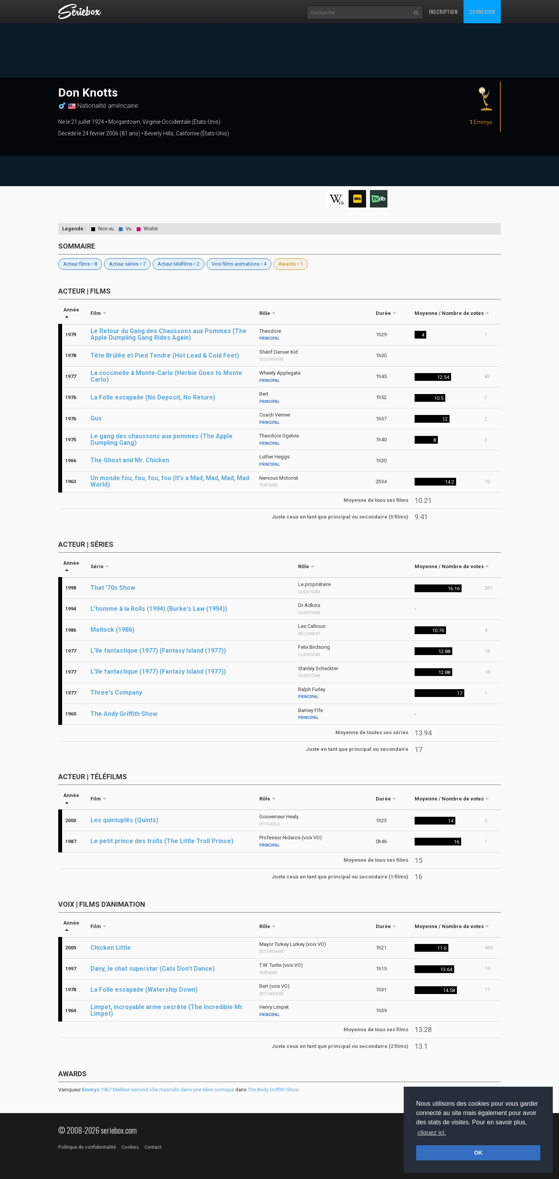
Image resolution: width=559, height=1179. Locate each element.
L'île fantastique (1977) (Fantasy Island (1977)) (158, 650)
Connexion (482, 11)
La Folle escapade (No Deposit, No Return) (152, 397)
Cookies (130, 1147)
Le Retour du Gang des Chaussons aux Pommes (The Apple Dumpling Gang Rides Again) (168, 334)
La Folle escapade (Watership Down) (144, 989)
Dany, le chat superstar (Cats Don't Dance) (152, 968)
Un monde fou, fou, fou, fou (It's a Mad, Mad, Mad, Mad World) (169, 481)
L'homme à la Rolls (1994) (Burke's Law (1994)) (158, 608)
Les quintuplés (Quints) (124, 820)
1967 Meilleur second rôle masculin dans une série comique (158, 1090)
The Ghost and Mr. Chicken (129, 460)
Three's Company (116, 692)
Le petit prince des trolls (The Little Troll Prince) (161, 841)
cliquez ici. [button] (431, 1132)
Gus (96, 418)
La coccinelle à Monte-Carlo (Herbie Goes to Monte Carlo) (166, 376)
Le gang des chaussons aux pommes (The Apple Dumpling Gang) (161, 439)
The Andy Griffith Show (123, 714)
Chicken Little (110, 947)
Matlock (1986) (112, 629)
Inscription (443, 11)
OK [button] (478, 1153)
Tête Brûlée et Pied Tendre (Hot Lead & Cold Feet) (164, 355)
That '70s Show (112, 587)
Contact (152, 1147)
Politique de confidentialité (87, 1147)
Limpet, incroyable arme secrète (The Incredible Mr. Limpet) (167, 1010)
